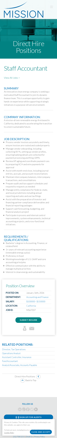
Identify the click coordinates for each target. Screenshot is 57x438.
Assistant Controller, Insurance (16, 357)
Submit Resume (28, 320)
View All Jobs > (12, 77)
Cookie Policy (9, 433)
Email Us (29, 436)
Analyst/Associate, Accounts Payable (19, 365)
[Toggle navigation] (51, 7)
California (31, 305)
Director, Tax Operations (14, 349)
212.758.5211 (19, 436)
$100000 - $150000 (35, 301)
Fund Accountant (10, 361)
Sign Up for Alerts (29, 417)
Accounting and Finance (37, 297)
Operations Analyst (11, 353)
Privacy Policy (39, 436)
